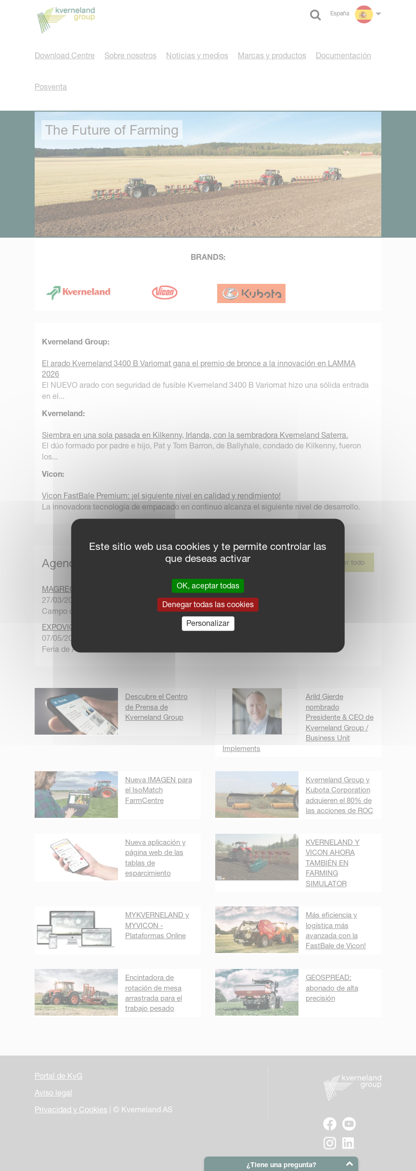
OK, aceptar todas (208, 585)
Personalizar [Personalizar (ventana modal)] (207, 623)
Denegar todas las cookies (208, 604)
